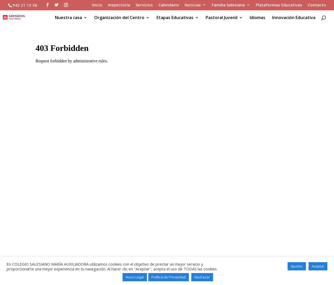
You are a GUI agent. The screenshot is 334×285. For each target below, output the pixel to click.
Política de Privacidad (168, 277)
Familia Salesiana (228, 5)
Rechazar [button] (202, 277)
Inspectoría (119, 5)
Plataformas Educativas (279, 5)
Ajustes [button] (297, 266)
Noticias (193, 5)
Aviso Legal (135, 277)
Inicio (97, 5)
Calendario (168, 5)
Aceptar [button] (318, 266)
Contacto (317, 5)
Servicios (144, 5)
